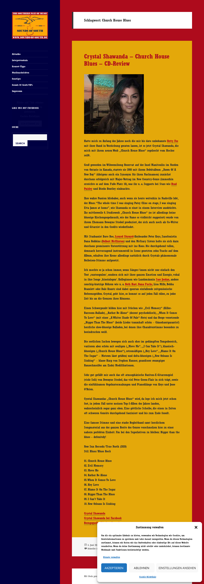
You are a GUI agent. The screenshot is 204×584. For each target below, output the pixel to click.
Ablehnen (141, 568)
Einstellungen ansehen (177, 568)
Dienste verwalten (111, 557)
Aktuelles (16, 54)
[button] (196, 527)
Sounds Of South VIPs (22, 85)
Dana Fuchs (145, 284)
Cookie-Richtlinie (147, 576)
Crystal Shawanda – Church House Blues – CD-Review (126, 60)
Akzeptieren (114, 568)
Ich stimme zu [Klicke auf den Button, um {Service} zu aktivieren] (30, 123)
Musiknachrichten (20, 72)
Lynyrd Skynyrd (124, 236)
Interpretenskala (20, 60)
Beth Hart (131, 284)
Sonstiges (16, 78)
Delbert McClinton (113, 241)
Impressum (17, 91)
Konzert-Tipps (18, 66)
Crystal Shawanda (94, 513)
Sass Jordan (162, 279)
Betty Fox (172, 141)
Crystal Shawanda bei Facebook (103, 518)
